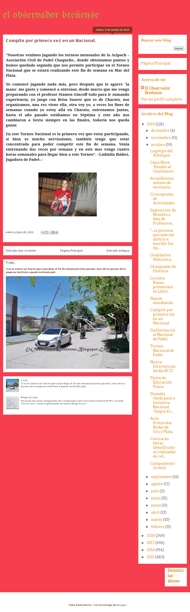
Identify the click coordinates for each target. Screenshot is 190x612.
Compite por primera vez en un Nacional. (162, 316)
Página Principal (71, 250)
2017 (151, 543)
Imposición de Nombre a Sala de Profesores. (163, 217)
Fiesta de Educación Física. (161, 382)
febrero (158, 526)
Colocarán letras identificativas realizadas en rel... (163, 447)
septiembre (161, 477)
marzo (157, 519)
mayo (156, 505)
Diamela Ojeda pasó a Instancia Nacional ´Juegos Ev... (162, 403)
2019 (151, 124)
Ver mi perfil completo (161, 99)
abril (155, 512)
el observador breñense (51, 15)
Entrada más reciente (21, 250)
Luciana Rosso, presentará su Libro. (161, 284)
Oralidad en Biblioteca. (161, 257)
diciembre (160, 130)
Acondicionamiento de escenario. (162, 182)
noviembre (161, 137)
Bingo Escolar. (29, 397)
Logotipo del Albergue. (161, 153)
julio (155, 491)
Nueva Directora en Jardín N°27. (163, 366)
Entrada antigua (118, 250)
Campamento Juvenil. (162, 465)
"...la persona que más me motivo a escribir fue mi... (162, 239)
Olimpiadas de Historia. (163, 268)
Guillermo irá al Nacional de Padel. (162, 334)
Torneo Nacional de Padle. (162, 350)
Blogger (122, 604)
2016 (151, 550)
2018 (151, 535)
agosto (157, 484)
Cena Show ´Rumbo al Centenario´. (163, 166)
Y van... (10, 262)
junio (156, 498)
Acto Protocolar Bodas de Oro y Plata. (161, 425)
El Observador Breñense (157, 90)
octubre (158, 145)
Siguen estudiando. (162, 300)
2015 (151, 557)
